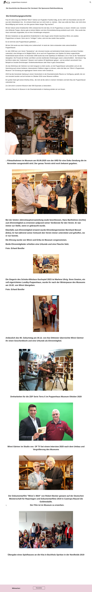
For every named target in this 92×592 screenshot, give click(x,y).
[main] (46, 8)
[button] (90, 2)
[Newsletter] (39, 588)
